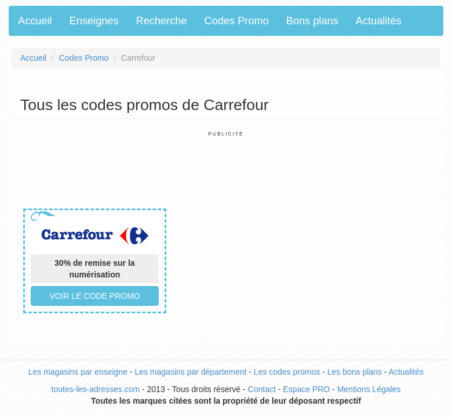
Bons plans (312, 21)
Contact (262, 389)
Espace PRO (306, 389)
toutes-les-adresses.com (96, 389)
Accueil (35, 21)
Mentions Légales (369, 389)
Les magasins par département (190, 371)
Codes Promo (237, 21)
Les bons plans (354, 371)
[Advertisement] (231, 163)
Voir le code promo (94, 296)
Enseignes (94, 21)
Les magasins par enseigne (77, 371)
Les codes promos (287, 371)
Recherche (161, 21)
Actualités (379, 21)
